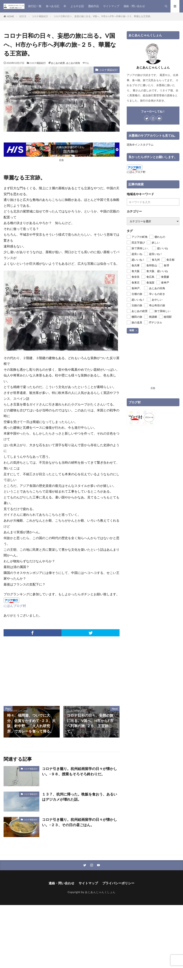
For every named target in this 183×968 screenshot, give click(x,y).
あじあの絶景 (58, 63)
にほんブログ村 (15, 606)
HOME (10, 16)
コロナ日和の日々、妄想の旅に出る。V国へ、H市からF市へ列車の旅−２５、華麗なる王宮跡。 (102, 16)
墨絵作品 (93, 6)
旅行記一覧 (34, 6)
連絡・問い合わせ (134, 6)
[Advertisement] (32, 669)
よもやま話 (77, 6)
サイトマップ (111, 6)
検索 (131, 330)
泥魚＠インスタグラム (140, 144)
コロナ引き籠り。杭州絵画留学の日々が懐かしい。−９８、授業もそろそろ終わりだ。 (79, 771)
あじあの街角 (73, 63)
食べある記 (52, 6)
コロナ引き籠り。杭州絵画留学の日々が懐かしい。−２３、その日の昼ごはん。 (79, 822)
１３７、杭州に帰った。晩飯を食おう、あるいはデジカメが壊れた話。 (79, 797)
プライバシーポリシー (118, 883)
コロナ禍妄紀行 (40, 16)
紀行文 (22, 16)
